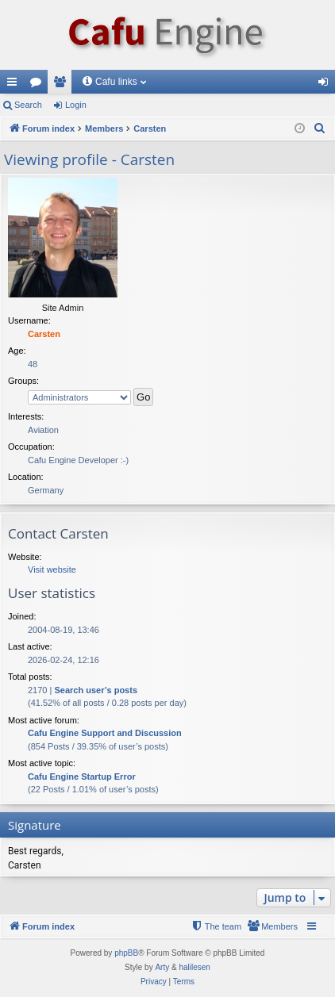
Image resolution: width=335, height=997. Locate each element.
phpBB (126, 953)
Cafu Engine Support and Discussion (105, 733)
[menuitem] (320, 128)
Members (62, 85)
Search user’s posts (95, 690)
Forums (39, 85)
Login (76, 104)
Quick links (15, 85)
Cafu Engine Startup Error (82, 776)
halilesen (194, 967)
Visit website (52, 569)
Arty (162, 967)
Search (28, 104)
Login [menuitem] (326, 85)
